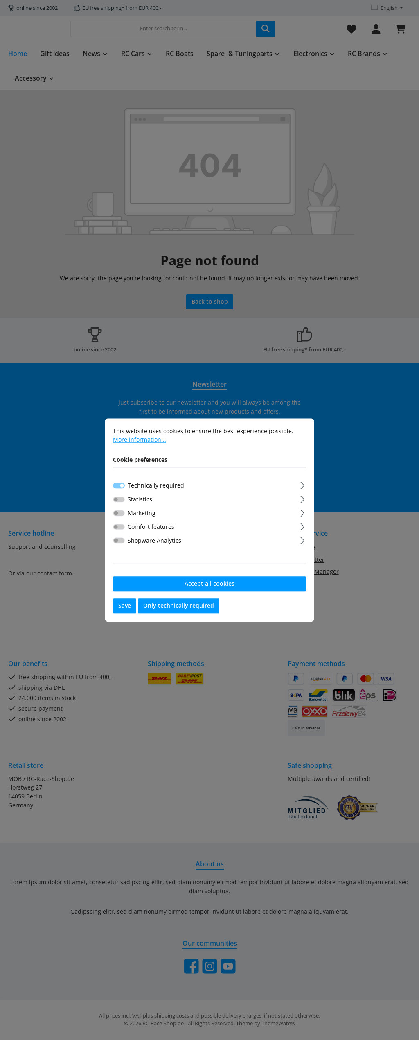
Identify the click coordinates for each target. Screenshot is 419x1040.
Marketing (141, 513)
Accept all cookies (209, 584)
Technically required (156, 486)
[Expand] (302, 484)
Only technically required (178, 606)
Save (124, 606)
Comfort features (151, 527)
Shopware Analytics (154, 540)
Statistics (140, 499)
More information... (139, 439)
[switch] (119, 499)
